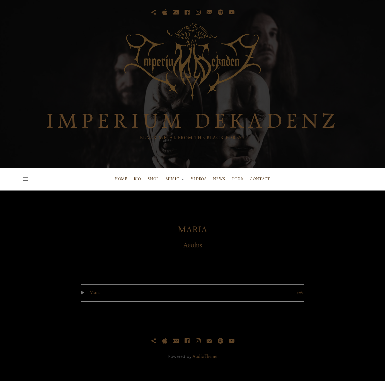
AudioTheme (204, 357)
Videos (199, 179)
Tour (237, 179)
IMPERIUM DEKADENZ (192, 123)
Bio (137, 179)
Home (121, 179)
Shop (153, 179)
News (219, 179)
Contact (260, 179)
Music (176, 180)
